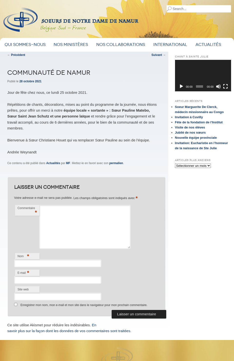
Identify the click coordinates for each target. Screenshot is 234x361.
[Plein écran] (225, 86)
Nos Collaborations (120, 44)
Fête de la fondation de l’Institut (199, 122)
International (170, 44)
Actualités (208, 44)
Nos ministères (71, 44)
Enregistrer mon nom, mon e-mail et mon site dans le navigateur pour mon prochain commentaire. (83, 305)
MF (68, 163)
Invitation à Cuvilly (189, 117)
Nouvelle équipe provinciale (196, 137)
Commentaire (27, 210)
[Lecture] (181, 86)
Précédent (16, 55)
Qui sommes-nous (25, 44)
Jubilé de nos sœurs (190, 132)
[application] (203, 75)
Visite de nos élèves (190, 127)
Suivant (158, 55)
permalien (116, 163)
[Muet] (218, 86)
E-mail (23, 273)
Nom (23, 256)
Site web (23, 289)
